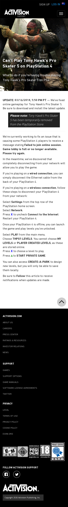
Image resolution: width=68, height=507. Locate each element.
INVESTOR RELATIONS (13, 347)
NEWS (6, 352)
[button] (63, 4)
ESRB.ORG (8, 434)
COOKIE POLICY (10, 428)
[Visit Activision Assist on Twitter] (16, 474)
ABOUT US (8, 323)
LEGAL (6, 410)
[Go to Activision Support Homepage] (19, 13)
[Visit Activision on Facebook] (6, 474)
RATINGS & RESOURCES (14, 341)
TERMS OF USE (10, 416)
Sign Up (44, 4)
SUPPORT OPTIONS (12, 376)
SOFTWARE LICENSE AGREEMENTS (20, 388)
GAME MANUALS (10, 382)
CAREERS (7, 329)
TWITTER (7, 394)
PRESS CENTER (10, 335)
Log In (55, 4)
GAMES (6, 370)
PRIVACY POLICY (10, 422)
